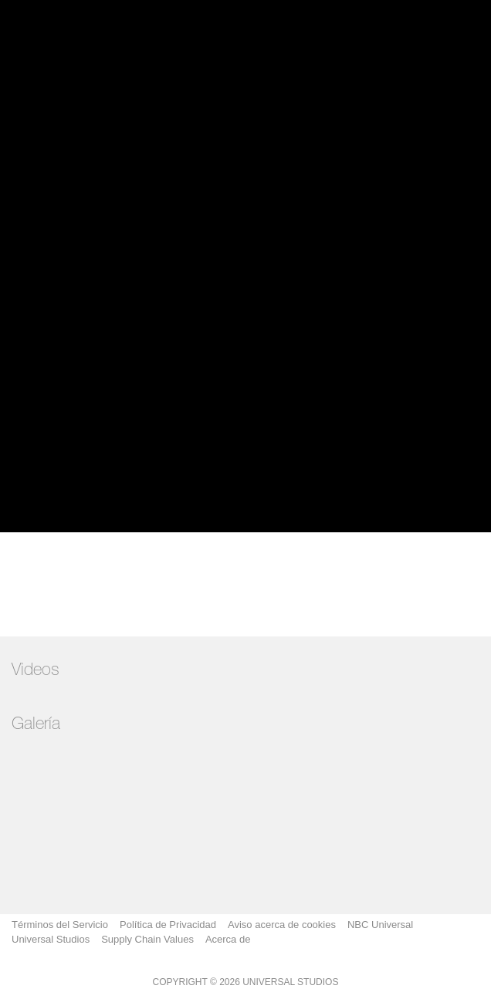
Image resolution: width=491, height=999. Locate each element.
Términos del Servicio (60, 924)
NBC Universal (380, 924)
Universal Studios (51, 939)
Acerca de (228, 939)
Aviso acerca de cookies (282, 924)
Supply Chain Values (147, 939)
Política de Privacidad (168, 924)
